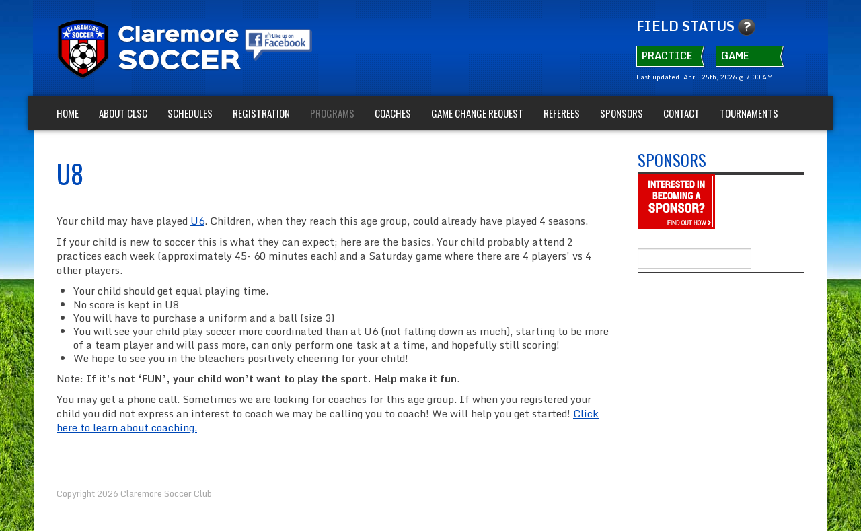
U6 (197, 221)
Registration (261, 113)
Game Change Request (477, 113)
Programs (332, 113)
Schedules (190, 113)
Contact (681, 113)
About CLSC (123, 113)
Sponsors (621, 113)
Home (68, 113)
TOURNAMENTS (749, 113)
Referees (562, 113)
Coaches (393, 113)
